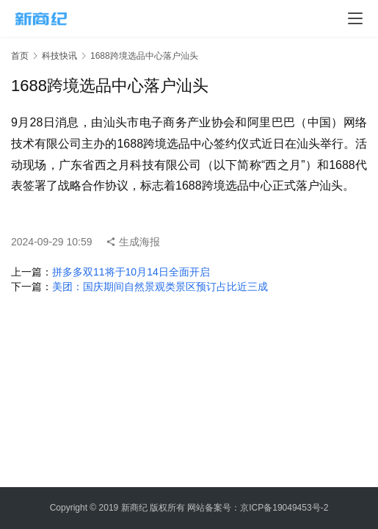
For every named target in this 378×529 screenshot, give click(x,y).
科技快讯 (59, 56)
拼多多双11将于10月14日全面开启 (131, 272)
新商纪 (134, 508)
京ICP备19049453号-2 (284, 508)
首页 (20, 56)
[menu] (355, 18)
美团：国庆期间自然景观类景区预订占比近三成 (160, 286)
